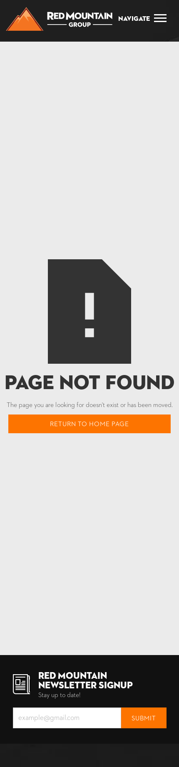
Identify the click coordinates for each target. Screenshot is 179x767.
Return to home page (89, 424)
